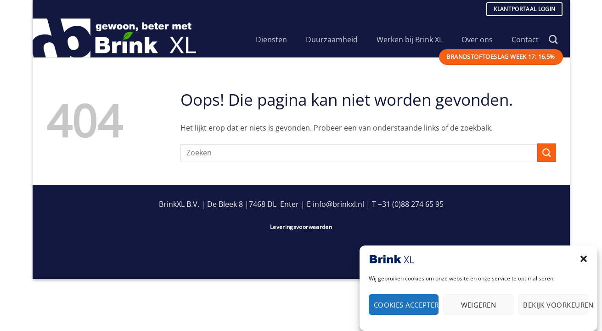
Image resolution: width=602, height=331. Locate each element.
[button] (583, 261)
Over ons (481, 39)
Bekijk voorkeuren (555, 307)
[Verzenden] (546, 152)
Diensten (276, 39)
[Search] (553, 39)
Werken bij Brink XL (414, 39)
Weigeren (478, 307)
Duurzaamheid (336, 39)
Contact (525, 39)
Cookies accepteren (406, 307)
